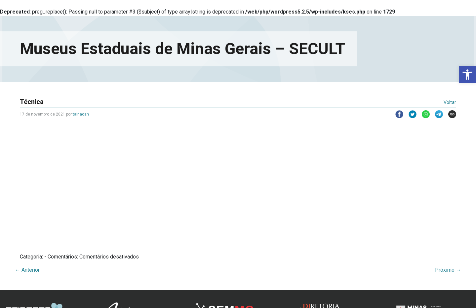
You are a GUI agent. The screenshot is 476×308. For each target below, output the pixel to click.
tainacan (81, 114)
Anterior (27, 270)
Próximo (448, 270)
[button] (467, 74)
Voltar (450, 102)
